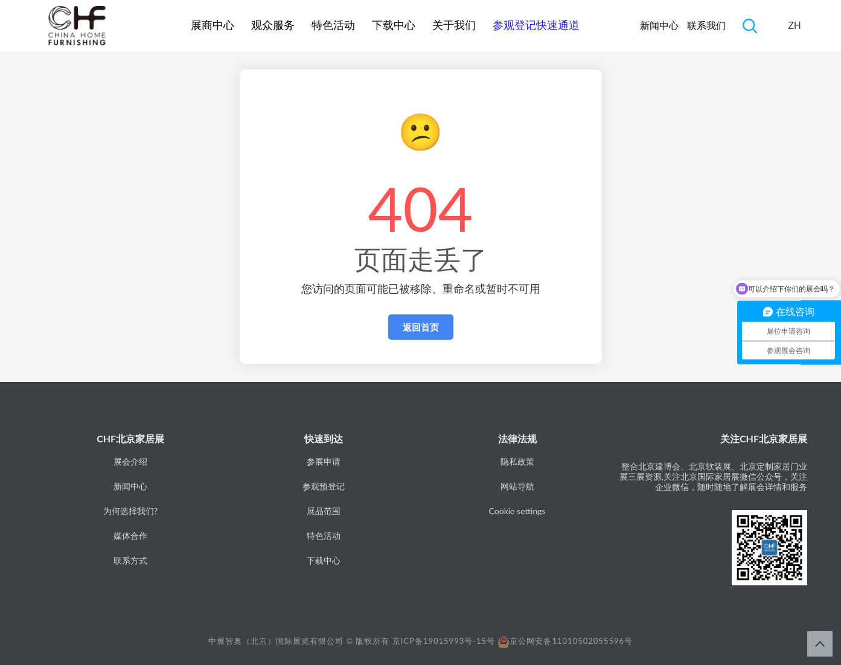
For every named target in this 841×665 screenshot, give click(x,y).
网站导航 (517, 486)
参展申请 (324, 461)
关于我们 (454, 25)
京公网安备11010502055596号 (565, 641)
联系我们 (706, 26)
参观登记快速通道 (536, 25)
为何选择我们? (130, 511)
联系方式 (130, 560)
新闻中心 (659, 26)
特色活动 (333, 25)
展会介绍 (130, 461)
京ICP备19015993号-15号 (443, 641)
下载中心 (393, 25)
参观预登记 (323, 486)
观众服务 (273, 25)
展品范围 (324, 511)
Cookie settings (517, 511)
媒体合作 (130, 535)
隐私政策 (517, 461)
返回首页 (421, 327)
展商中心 (212, 25)
